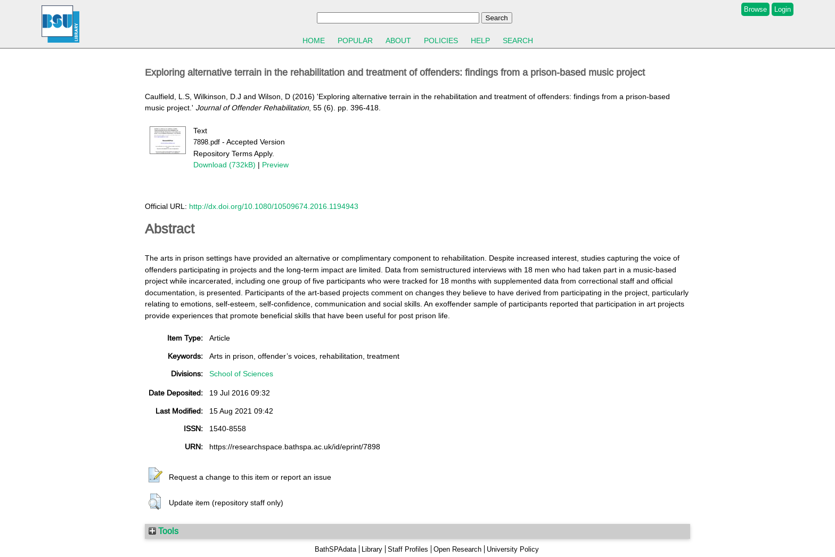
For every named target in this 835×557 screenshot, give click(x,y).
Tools (163, 531)
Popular (355, 40)
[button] (155, 475)
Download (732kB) (224, 164)
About (398, 40)
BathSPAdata (335, 549)
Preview (275, 164)
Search (518, 40)
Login (782, 9)
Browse (755, 9)
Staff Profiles (408, 549)
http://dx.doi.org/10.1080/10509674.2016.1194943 (273, 206)
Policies (441, 40)
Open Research (457, 549)
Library (372, 549)
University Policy (513, 549)
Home (313, 40)
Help (480, 40)
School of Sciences (241, 373)
